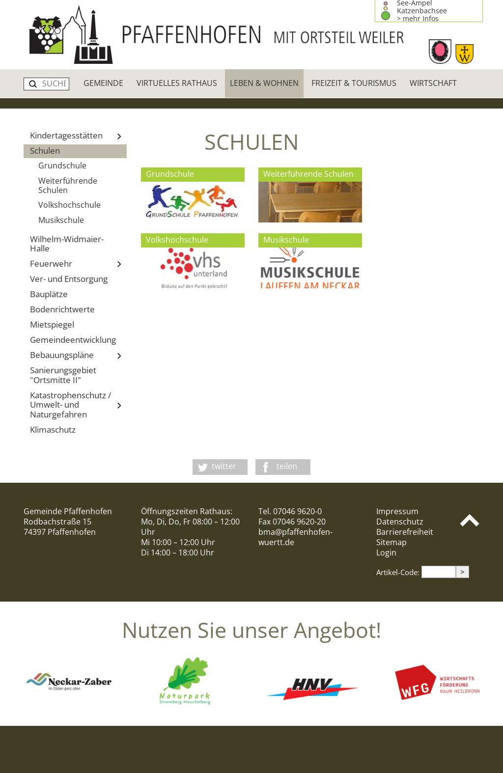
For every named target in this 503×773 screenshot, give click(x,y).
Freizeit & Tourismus (353, 83)
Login (386, 552)
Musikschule (61, 220)
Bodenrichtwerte (62, 309)
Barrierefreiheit (404, 531)
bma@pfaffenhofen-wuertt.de (295, 537)
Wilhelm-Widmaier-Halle (67, 243)
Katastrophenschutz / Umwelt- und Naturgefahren (78, 404)
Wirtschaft (433, 83)
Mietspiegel (52, 324)
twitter (224, 466)
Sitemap (391, 542)
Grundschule (62, 165)
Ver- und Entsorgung (69, 278)
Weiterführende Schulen (67, 185)
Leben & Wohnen (264, 83)
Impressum (397, 511)
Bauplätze (49, 294)
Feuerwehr (78, 264)
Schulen (45, 150)
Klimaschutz (53, 429)
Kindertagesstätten (78, 136)
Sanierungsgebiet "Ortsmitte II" (63, 374)
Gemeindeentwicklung (73, 339)
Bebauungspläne (78, 355)
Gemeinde (103, 83)
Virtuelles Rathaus (177, 83)
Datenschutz (399, 521)
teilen (287, 466)
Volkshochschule (69, 204)
